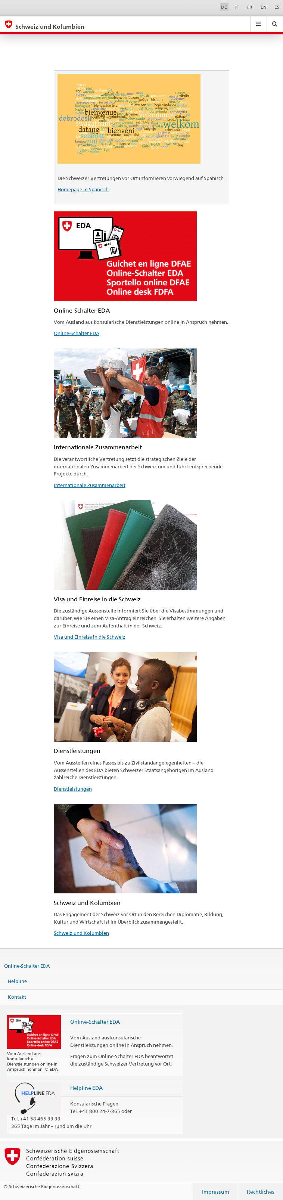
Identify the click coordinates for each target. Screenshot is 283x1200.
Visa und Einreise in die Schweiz (89, 637)
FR (249, 7)
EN (264, 7)
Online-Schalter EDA (76, 333)
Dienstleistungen (73, 789)
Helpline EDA (86, 1088)
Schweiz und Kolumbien (81, 933)
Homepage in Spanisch (83, 189)
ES (276, 7)
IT (237, 7)
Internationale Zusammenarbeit (89, 485)
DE (224, 7)
